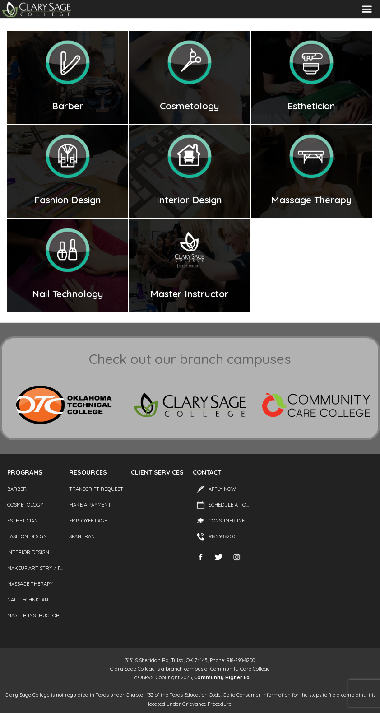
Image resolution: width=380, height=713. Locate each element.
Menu (367, 9)
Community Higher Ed (222, 677)
